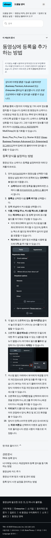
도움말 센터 (19, 4)
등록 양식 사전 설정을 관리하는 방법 (20, 482)
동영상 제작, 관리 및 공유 (25, 13)
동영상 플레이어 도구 (24, 16)
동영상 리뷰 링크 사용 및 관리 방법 (19, 476)
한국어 (14, 534)
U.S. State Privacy (27, 530)
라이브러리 (18, 173)
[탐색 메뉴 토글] (43, 4)
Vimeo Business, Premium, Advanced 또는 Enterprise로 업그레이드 (25, 141)
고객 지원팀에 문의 (34, 68)
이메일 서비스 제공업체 (24, 127)
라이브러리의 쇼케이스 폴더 (33, 190)
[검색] (23, 23)
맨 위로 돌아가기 (12, 446)
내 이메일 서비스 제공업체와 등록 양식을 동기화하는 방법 (25, 464)
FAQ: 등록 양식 (10, 458)
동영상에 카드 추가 (12, 471)
